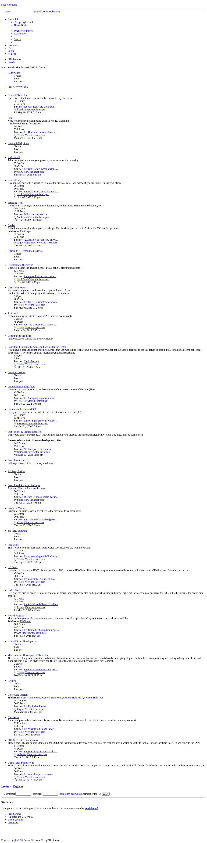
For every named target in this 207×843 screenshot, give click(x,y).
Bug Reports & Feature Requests (24, 431)
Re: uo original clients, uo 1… (39, 579)
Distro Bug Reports (17, 287)
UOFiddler (25, 621)
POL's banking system (35, 214)
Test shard (13, 313)
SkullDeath (23, 194)
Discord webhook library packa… (41, 497)
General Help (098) (94, 697)
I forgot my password (70, 793)
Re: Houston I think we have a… (40, 132)
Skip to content (9, 4)
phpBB (17, 840)
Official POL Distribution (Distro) (25, 251)
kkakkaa (21, 109)
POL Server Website (18, 87)
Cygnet (21, 709)
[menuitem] (24, 22)
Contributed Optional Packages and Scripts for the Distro (37, 347)
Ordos (20, 522)
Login (5, 786)
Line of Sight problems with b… (40, 420)
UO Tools (13, 567)
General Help (14, 180)
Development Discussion (20, 265)
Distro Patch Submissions (21, 762)
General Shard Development (22, 641)
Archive (12, 680)
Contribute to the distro (19, 335)
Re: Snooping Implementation (39, 398)
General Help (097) (73, 697)
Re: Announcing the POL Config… (42, 556)
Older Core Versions (18, 694)
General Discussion (18, 95)
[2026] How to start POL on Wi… (41, 239)
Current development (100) (21, 386)
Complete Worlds (16, 508)
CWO (20, 171)
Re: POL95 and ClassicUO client (41, 604)
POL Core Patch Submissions (23, 740)
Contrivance (14, 72)
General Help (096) (52, 697)
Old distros (13, 717)
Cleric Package (31, 361)
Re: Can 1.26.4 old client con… (40, 106)
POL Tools (13, 544)
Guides (11, 225)
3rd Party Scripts (16, 471)
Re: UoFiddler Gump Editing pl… (41, 630)
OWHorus (22, 423)
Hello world (14, 157)
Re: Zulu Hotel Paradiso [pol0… (40, 519)
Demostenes (23, 452)
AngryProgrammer (26, 242)
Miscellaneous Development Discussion (28, 655)
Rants (10, 117)
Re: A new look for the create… (40, 276)
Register (18, 786)
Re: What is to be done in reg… (40, 728)
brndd (20, 499)
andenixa (21, 754)
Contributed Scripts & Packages (24, 485)
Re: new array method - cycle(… (40, 751)
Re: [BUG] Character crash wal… (41, 302)
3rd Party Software (17, 530)
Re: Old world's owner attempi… (41, 169)
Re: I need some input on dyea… (40, 669)
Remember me (91, 793)
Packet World (14, 590)
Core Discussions (16, 372)
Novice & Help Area (18, 143)
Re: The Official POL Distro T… (40, 324)
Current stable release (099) (22, 409)
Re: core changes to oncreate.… (40, 774)
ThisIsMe (22, 400)
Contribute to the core (19, 460)
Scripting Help (15, 202)
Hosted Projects (16, 615)
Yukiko (20, 135)
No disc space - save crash (37, 449)
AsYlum (21, 632)
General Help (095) (31, 697)
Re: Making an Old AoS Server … (41, 191)
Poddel (20, 607)
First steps (25, 231)
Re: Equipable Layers (35, 706)
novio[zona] (91, 808)
